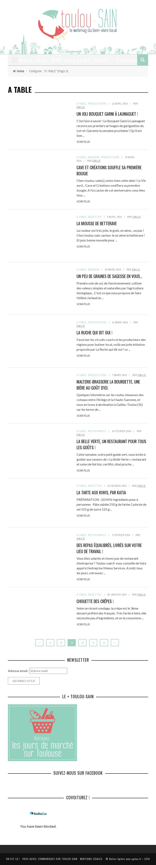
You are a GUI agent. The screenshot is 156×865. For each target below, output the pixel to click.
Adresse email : (18, 671)
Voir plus (83, 141)
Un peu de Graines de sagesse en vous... (109, 276)
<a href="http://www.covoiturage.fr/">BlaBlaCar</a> (38, 820)
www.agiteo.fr (133, 859)
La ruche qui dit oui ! (94, 333)
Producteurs (97, 103)
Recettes (95, 217)
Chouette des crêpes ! (95, 601)
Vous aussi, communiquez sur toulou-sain (49, 859)
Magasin (93, 157)
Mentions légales (91, 859)
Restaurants (97, 431)
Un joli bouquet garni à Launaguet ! (107, 114)
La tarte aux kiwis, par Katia (101, 492)
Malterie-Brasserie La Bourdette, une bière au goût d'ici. (108, 385)
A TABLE (82, 103)
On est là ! (13, 859)
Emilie (81, 107)
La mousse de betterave (97, 223)
